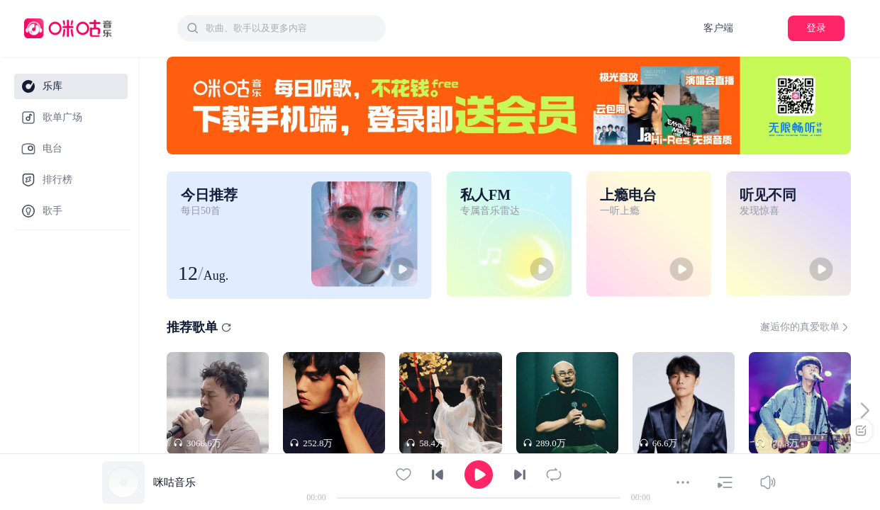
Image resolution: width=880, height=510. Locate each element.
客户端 (718, 28)
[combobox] (281, 28)
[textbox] (291, 28)
